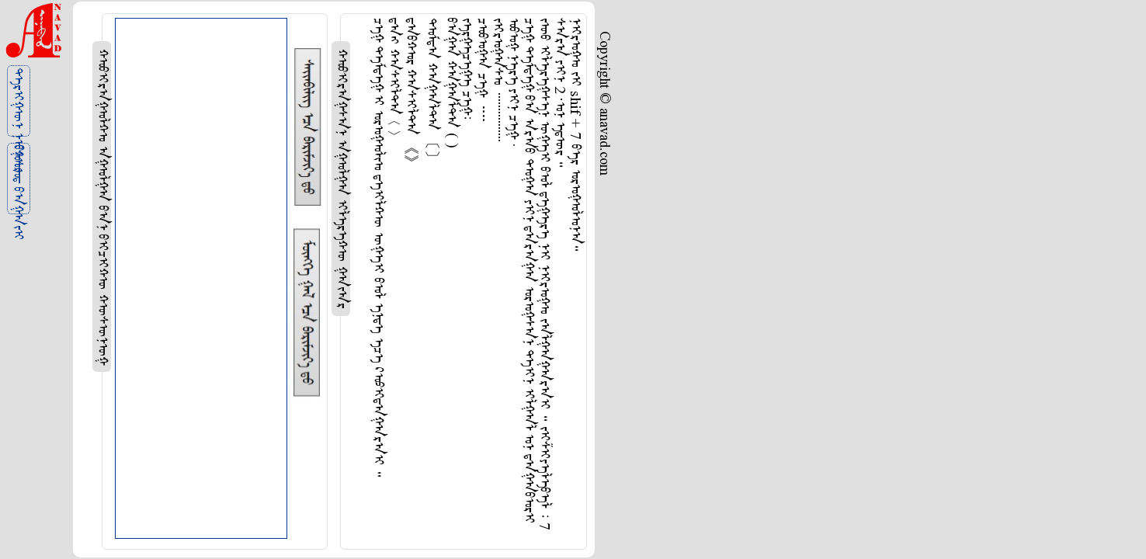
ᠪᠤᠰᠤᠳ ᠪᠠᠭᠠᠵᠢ (17, 179)
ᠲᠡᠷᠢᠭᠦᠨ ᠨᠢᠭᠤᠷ (17, 102)
